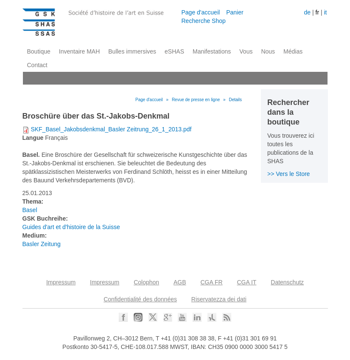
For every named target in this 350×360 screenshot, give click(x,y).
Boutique (38, 51)
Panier (234, 12)
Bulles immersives (132, 51)
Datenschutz (287, 282)
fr (317, 12)
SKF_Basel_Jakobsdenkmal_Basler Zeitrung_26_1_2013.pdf (111, 129)
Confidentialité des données (140, 299)
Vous (245, 51)
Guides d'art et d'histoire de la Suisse (71, 227)
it (325, 12)
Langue (33, 137)
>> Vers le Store (288, 173)
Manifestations (212, 51)
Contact (37, 65)
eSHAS (174, 51)
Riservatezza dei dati (218, 299)
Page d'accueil (201, 12)
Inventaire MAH (79, 51)
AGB (180, 282)
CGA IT (246, 282)
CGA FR (211, 282)
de (307, 12)
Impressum (61, 282)
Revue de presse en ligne (196, 99)
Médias (292, 51)
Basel (29, 210)
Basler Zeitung (41, 244)
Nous (268, 51)
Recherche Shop (204, 20)
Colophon (146, 282)
